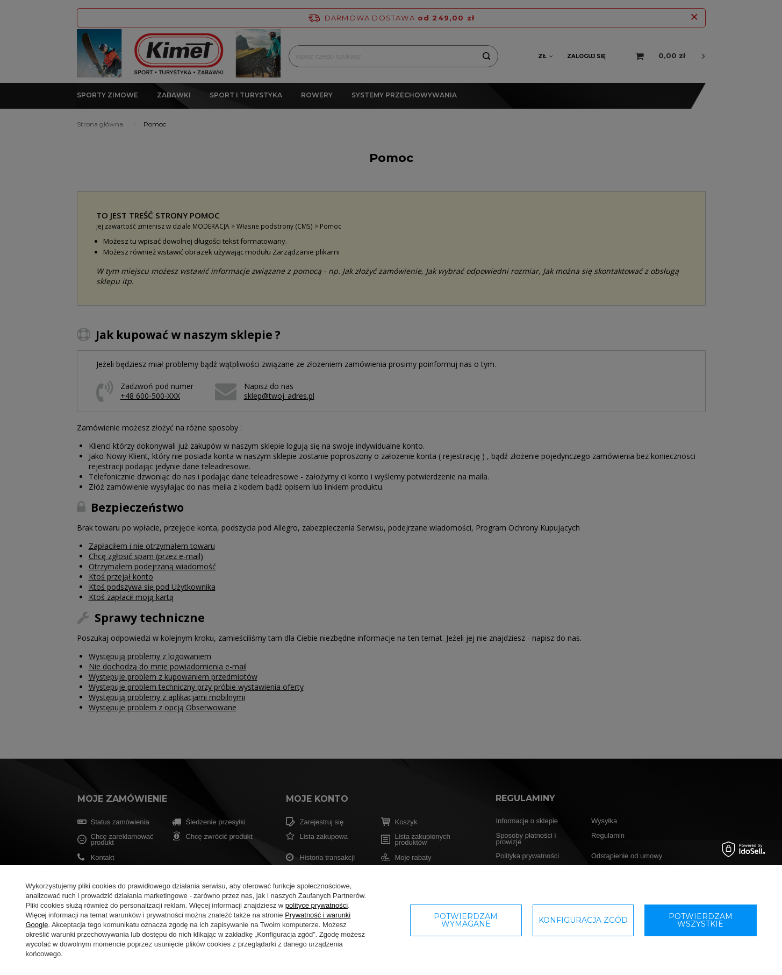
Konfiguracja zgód (583, 920)
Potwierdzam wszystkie (701, 920)
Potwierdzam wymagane (466, 920)
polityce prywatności (316, 905)
